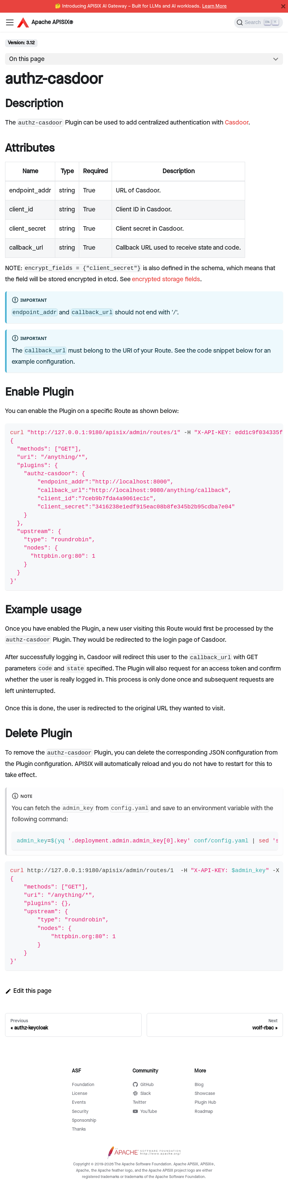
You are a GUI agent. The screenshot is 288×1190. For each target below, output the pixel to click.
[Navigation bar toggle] (10, 22)
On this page (26, 59)
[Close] (283, 6)
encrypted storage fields (166, 279)
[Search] (258, 22)
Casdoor (236, 122)
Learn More (214, 6)
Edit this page (28, 991)
